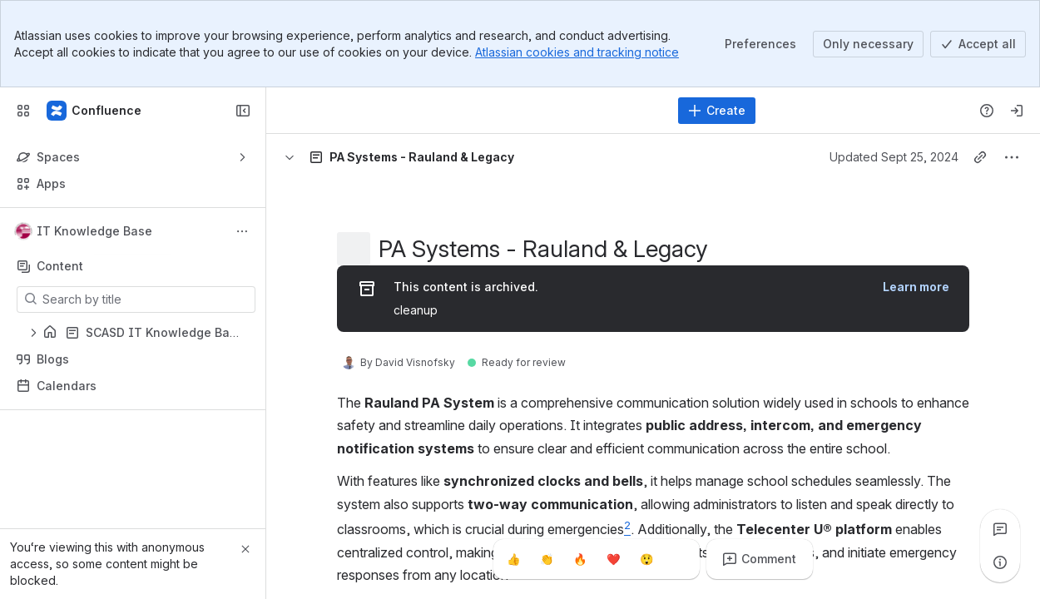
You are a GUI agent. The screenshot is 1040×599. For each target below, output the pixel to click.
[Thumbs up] (513, 559)
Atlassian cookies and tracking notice (577, 52)
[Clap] (546, 559)
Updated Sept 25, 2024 (894, 157)
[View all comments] (1000, 529)
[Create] (716, 110)
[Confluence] (94, 110)
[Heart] (613, 559)
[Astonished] (646, 559)
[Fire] (580, 559)
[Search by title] (146, 299)
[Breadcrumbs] (348, 157)
